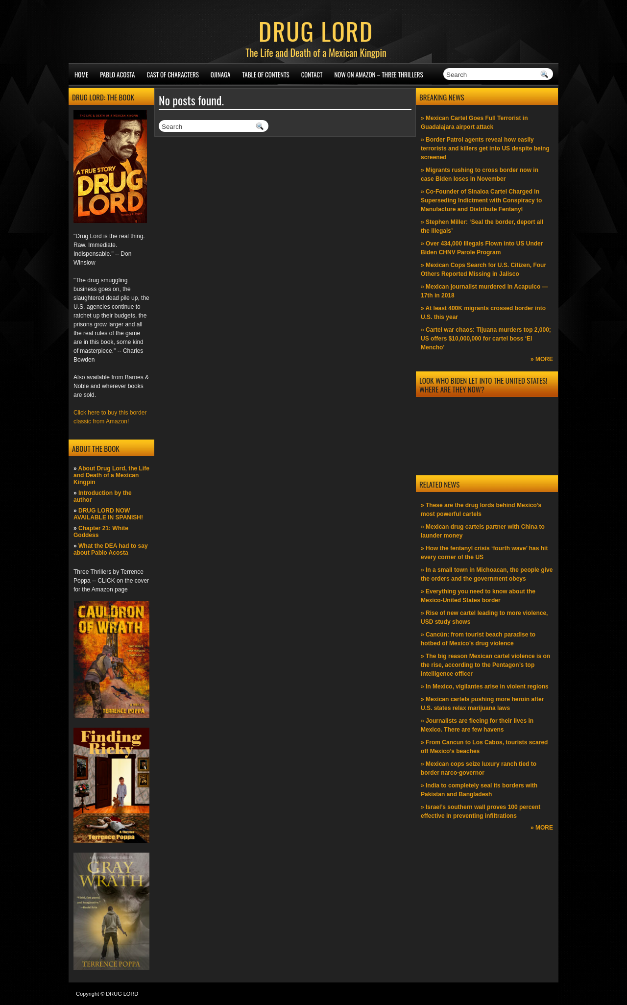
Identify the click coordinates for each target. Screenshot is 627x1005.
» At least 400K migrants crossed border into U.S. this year (483, 312)
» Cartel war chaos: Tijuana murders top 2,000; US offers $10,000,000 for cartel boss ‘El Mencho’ (486, 338)
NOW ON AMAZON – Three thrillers (378, 74)
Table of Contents (265, 74)
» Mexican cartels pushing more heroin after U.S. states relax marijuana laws (482, 703)
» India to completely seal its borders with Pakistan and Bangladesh (479, 790)
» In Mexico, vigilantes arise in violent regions (485, 686)
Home (81, 74)
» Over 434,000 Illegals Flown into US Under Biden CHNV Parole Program (482, 248)
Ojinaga (221, 74)
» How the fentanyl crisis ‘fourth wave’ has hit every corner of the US (484, 553)
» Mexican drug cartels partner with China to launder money (483, 531)
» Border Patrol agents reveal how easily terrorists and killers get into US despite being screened (485, 148)
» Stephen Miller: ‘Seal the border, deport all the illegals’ (482, 226)
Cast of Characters (173, 74)
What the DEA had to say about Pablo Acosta (110, 549)
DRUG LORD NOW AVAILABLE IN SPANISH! (108, 514)
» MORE (542, 359)
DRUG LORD (316, 30)
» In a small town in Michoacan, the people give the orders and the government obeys (487, 574)
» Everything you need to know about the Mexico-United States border (478, 596)
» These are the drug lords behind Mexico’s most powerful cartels (481, 509)
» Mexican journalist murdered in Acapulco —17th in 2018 (484, 291)
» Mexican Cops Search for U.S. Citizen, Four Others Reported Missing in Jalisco (483, 269)
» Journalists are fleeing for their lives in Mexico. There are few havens (477, 725)
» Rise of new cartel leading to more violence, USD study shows (484, 617)
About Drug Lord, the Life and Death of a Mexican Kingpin (111, 475)
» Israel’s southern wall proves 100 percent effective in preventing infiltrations (480, 811)
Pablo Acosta (117, 74)
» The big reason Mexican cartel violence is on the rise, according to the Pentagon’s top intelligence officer (485, 665)
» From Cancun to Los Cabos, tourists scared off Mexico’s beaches (484, 747)
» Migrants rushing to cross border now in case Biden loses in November (479, 174)
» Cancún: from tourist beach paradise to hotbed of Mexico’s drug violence (478, 639)
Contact (312, 74)
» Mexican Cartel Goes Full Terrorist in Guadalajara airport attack (474, 122)
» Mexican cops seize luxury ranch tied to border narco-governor (478, 768)
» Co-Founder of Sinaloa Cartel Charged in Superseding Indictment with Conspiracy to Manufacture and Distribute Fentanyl (481, 200)
